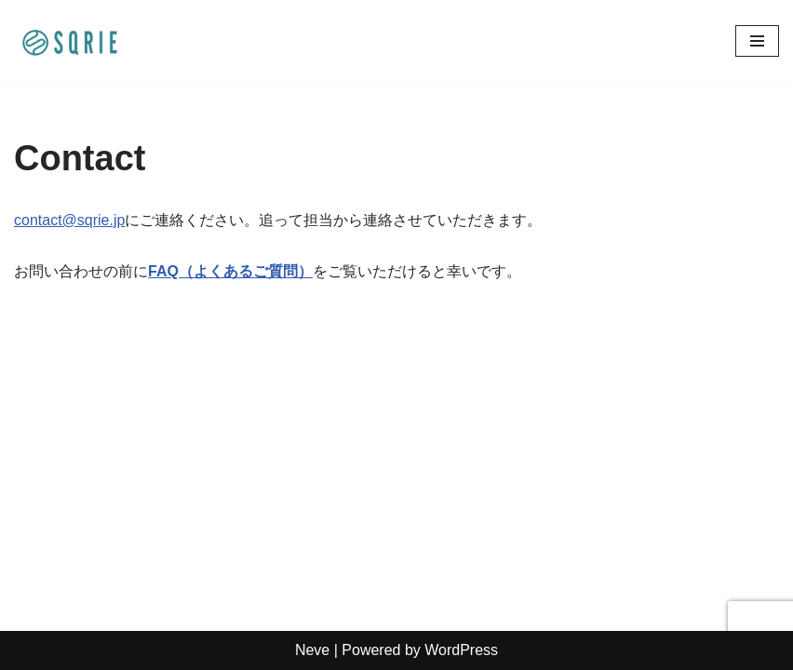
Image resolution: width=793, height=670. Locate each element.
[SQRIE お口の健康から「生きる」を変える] (70, 41)
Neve (312, 650)
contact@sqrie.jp (69, 220)
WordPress (461, 650)
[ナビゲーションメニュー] (757, 41)
